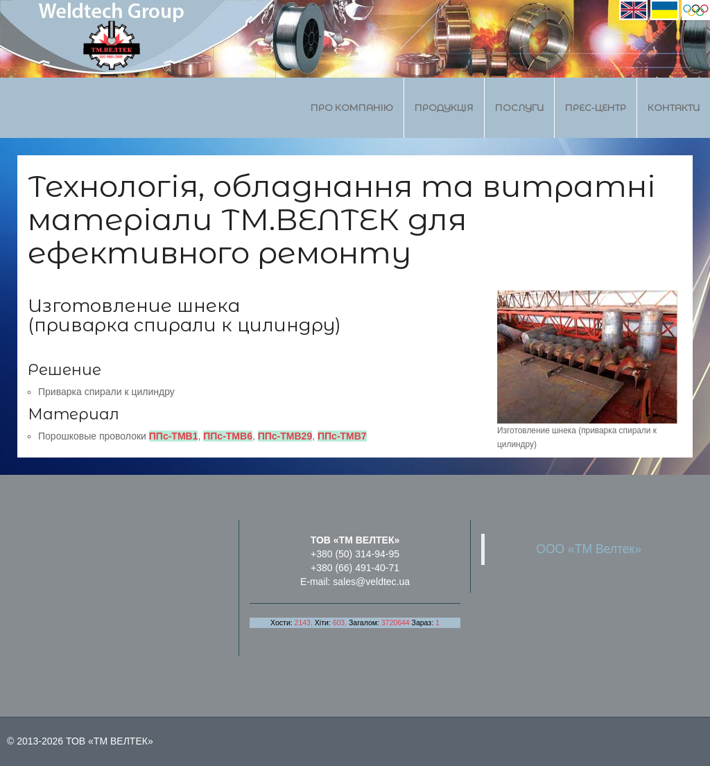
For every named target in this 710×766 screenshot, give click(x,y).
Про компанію (352, 107)
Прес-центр (595, 107)
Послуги (519, 107)
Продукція (444, 107)
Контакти (674, 107)
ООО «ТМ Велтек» (588, 549)
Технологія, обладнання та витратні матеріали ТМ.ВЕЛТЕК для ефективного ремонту (342, 219)
